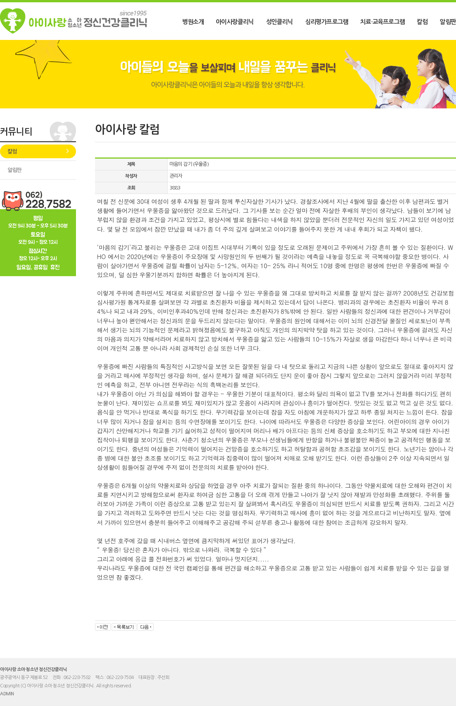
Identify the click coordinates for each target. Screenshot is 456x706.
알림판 (448, 22)
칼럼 (422, 22)
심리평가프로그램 (326, 22)
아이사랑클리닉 (234, 22)
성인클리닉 (279, 22)
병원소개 (193, 22)
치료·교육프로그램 (382, 22)
